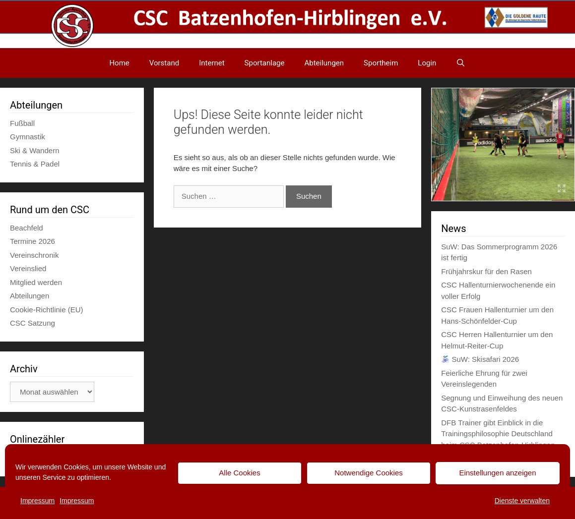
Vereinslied (28, 268)
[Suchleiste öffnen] (460, 63)
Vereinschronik (34, 255)
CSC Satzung (32, 323)
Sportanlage (265, 62)
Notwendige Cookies (368, 472)
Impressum (37, 501)
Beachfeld (26, 228)
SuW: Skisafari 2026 (480, 359)
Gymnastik (27, 136)
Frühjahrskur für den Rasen (486, 271)
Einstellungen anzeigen (497, 472)
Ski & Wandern (35, 150)
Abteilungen (324, 62)
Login (427, 62)
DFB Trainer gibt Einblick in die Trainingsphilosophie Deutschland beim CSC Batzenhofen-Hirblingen (498, 433)
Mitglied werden (36, 282)
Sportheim (381, 62)
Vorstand (164, 62)
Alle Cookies (239, 472)
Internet (211, 62)
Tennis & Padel (35, 164)
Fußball (22, 123)
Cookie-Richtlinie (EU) (46, 309)
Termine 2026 (32, 241)
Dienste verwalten (522, 501)
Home (119, 62)
